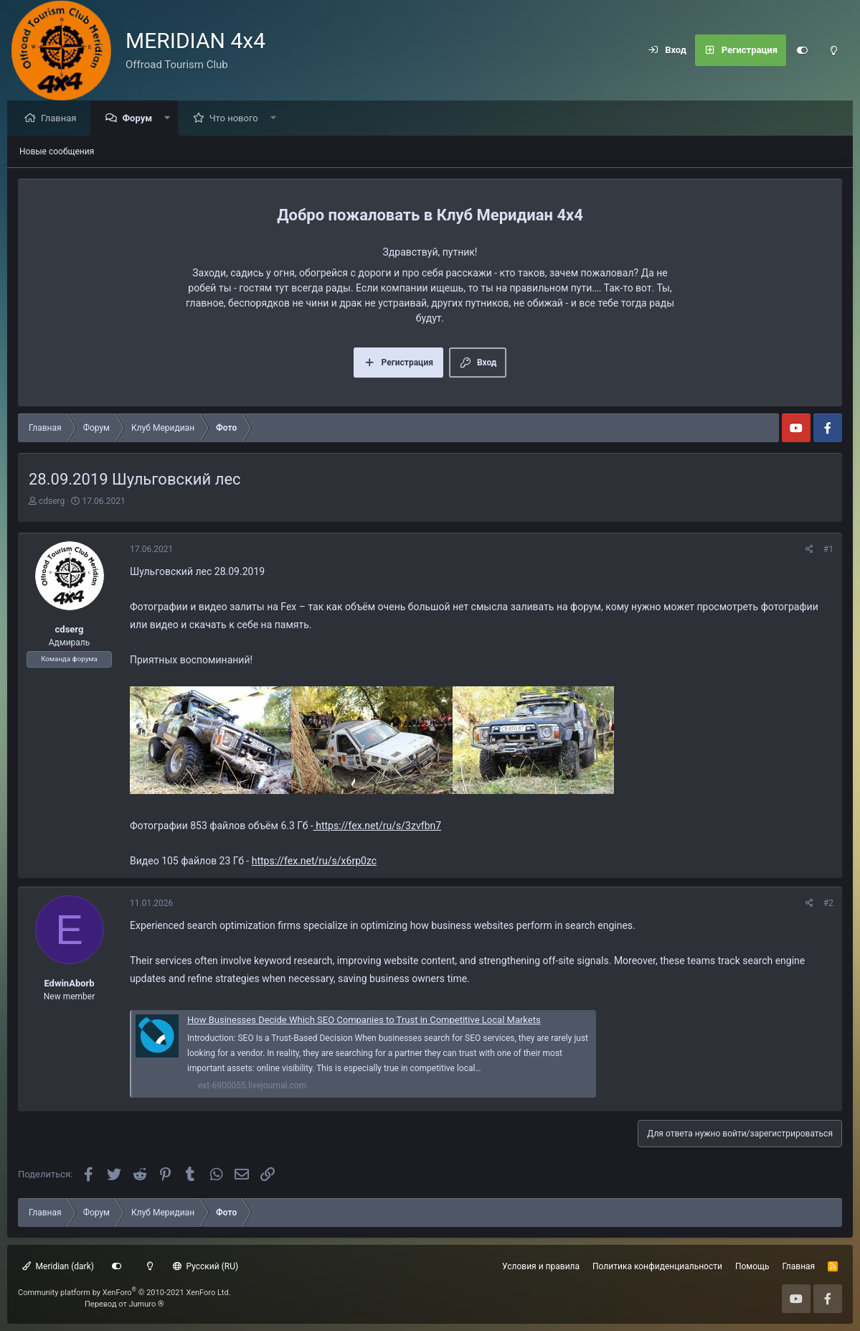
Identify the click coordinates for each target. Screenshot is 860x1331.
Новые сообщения (56, 152)
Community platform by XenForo (124, 1292)
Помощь (752, 1266)
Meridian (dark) (58, 1266)
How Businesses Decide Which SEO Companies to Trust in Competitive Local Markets (364, 1020)
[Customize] (802, 50)
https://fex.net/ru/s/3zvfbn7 (377, 826)
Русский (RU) (205, 1266)
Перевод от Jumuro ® (124, 1304)
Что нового (237, 118)
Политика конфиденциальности (657, 1266)
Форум (141, 118)
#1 (828, 550)
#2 (828, 904)
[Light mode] (833, 50)
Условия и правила (541, 1266)
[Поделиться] (809, 550)
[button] (171, 118)
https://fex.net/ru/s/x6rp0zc (314, 861)
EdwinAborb (69, 984)
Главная (62, 118)
